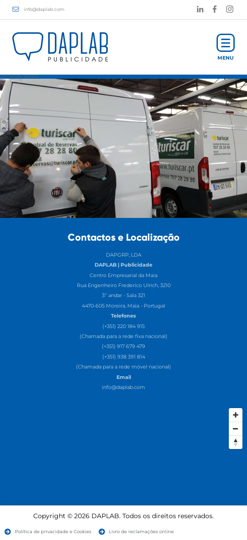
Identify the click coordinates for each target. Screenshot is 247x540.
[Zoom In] (235, 415)
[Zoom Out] (235, 428)
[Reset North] (235, 442)
